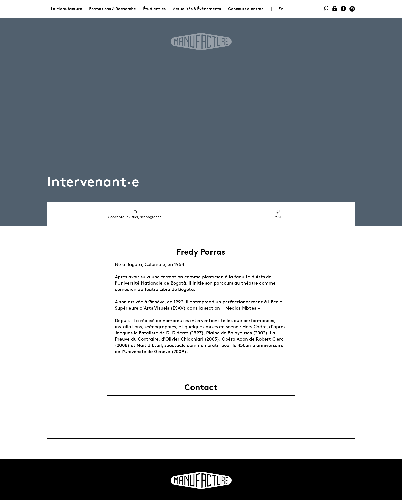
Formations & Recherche (112, 8)
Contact (201, 387)
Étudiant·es (154, 8)
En (281, 8)
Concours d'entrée (246, 8)
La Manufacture (66, 8)
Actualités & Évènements (197, 8)
